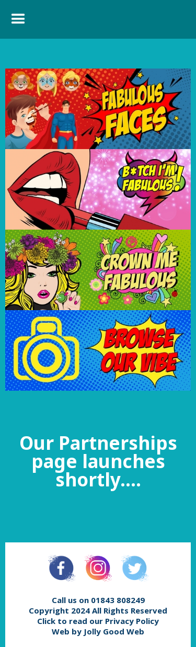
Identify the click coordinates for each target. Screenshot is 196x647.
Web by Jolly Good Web (98, 631)
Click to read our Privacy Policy (98, 621)
